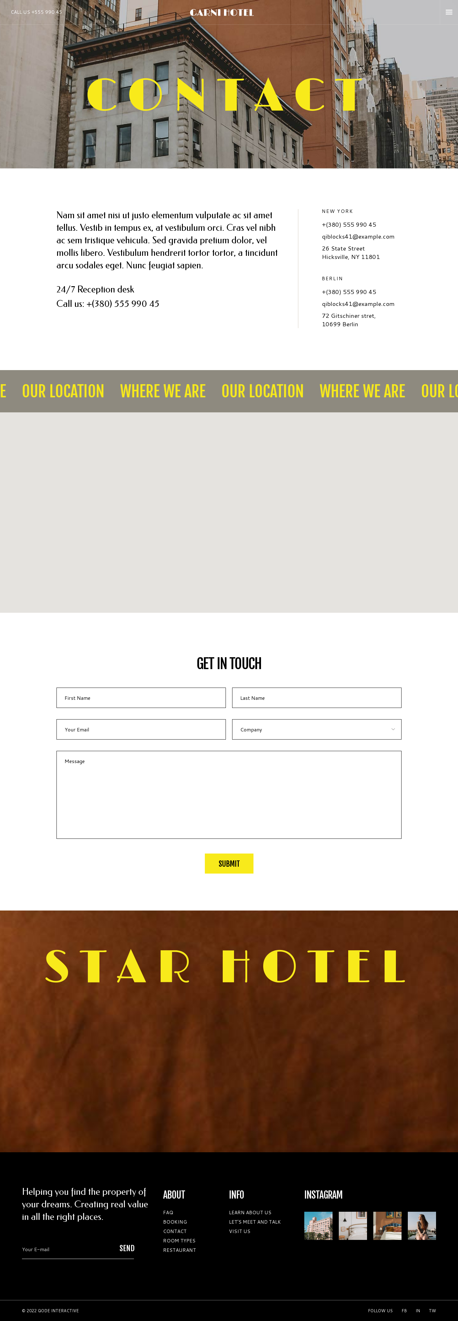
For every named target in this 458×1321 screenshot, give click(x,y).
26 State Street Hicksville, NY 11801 (351, 252)
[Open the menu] (449, 12)
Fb (404, 1310)
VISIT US (239, 1231)
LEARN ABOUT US (250, 1212)
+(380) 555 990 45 (123, 303)
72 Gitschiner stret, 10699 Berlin (349, 319)
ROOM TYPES (179, 1240)
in (418, 1310)
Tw (432, 1310)
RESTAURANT (179, 1250)
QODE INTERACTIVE (58, 1310)
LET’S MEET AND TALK (255, 1222)
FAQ (168, 1212)
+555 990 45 (46, 12)
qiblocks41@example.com (359, 236)
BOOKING (175, 1222)
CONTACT (175, 1231)
